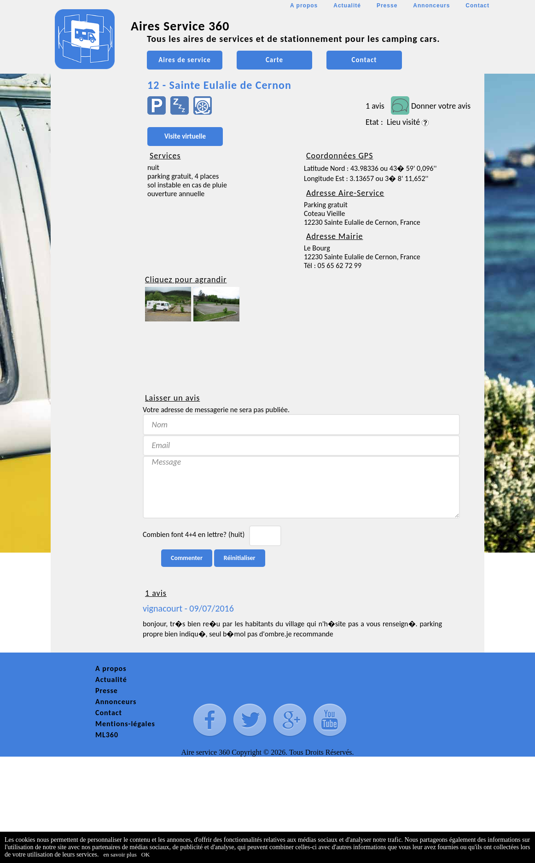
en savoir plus (120, 854)
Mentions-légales (125, 723)
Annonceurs (431, 5)
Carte (274, 60)
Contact (477, 5)
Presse (387, 5)
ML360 (106, 734)
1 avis (375, 106)
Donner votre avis (441, 106)
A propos (304, 5)
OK (145, 854)
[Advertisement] (92, 274)
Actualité (347, 5)
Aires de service (184, 60)
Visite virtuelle (185, 136)
